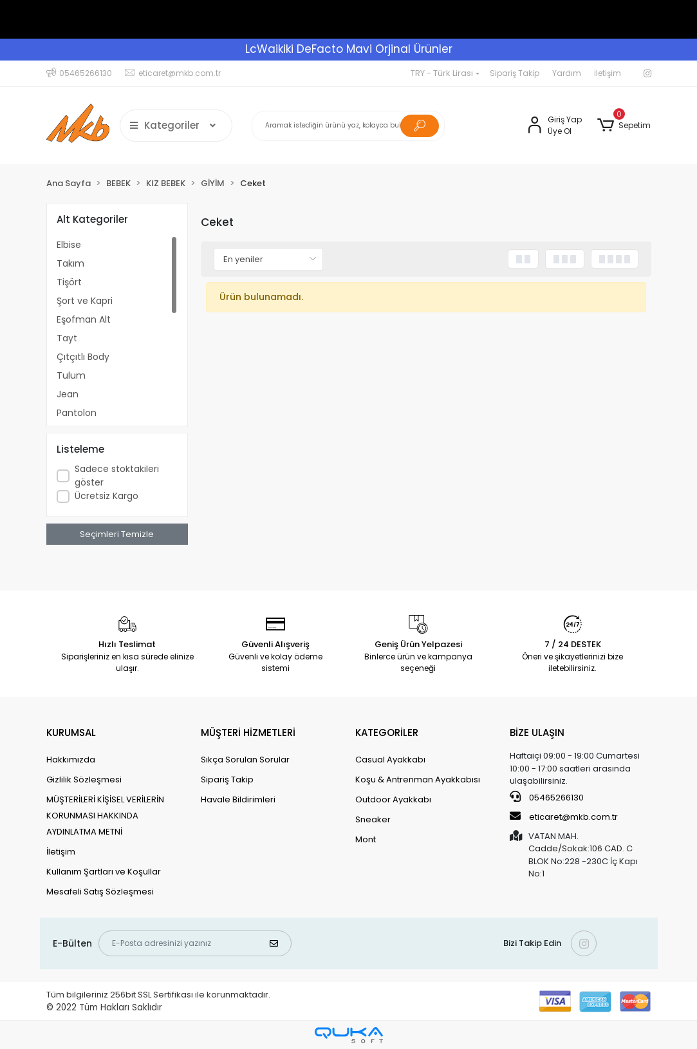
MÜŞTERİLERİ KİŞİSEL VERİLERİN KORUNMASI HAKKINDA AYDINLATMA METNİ (105, 815)
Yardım (566, 73)
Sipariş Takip (514, 73)
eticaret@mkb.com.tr (564, 816)
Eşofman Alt (84, 319)
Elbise (69, 244)
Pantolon (77, 412)
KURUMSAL (71, 732)
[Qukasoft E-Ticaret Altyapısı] (349, 1035)
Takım (70, 263)
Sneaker (373, 819)
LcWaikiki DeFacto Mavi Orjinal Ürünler (348, 49)
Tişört (69, 282)
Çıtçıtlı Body (83, 356)
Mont (365, 839)
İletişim (607, 73)
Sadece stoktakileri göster (117, 475)
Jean (68, 394)
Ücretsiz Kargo (106, 495)
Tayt (67, 338)
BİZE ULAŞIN (537, 732)
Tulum (71, 375)
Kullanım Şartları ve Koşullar (103, 871)
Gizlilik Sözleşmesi (84, 779)
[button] (624, 126)
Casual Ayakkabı (390, 759)
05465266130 (547, 797)
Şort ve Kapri (85, 300)
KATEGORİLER (386, 732)
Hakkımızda (70, 759)
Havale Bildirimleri (238, 799)
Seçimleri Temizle (117, 534)
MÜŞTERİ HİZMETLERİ (248, 732)
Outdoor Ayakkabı (393, 799)
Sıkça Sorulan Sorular (245, 759)
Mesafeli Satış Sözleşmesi (100, 891)
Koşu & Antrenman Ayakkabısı (417, 779)
